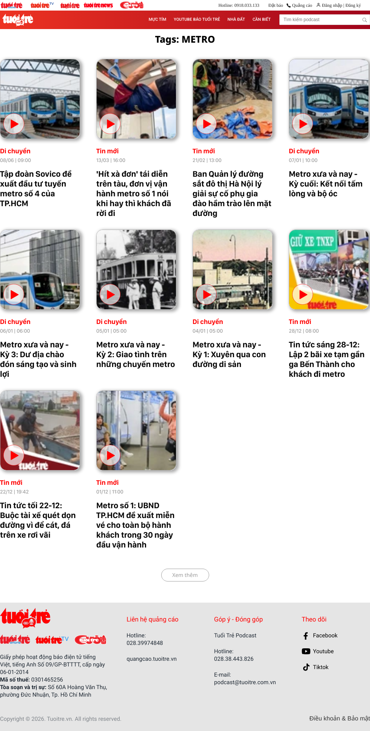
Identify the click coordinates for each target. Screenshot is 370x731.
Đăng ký (352, 5)
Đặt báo (275, 5)
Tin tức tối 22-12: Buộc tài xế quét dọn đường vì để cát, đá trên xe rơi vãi (38, 520)
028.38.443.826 (234, 658)
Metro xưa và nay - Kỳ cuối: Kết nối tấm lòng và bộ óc (326, 184)
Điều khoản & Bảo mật (340, 719)
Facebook (325, 635)
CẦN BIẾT (262, 19)
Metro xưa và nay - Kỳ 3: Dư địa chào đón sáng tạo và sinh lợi (38, 359)
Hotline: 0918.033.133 (238, 5)
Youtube (323, 651)
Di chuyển (15, 151)
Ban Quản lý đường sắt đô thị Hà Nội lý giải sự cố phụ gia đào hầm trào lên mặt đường (232, 193)
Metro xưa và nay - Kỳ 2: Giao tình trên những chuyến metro (135, 354)
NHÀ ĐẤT (236, 19)
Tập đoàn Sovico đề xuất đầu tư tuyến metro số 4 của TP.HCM (36, 188)
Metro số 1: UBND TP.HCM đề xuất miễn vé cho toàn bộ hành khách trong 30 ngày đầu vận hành (135, 525)
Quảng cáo (302, 5)
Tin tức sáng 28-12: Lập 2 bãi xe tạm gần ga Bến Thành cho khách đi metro (327, 359)
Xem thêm (185, 575)
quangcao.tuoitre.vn (151, 658)
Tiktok (320, 667)
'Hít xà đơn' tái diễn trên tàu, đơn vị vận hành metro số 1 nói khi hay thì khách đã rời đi (133, 193)
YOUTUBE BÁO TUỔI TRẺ (197, 19)
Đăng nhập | (333, 5)
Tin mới (107, 151)
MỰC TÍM (157, 19)
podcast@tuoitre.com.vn (245, 682)
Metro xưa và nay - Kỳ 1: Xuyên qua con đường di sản (229, 354)
